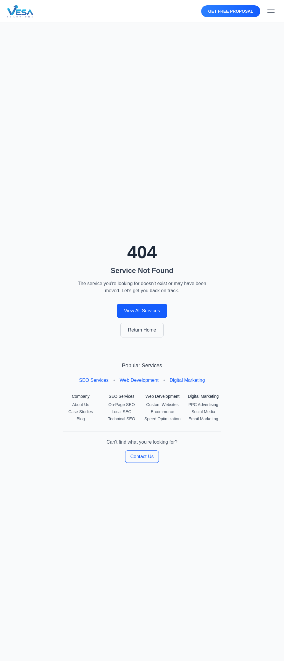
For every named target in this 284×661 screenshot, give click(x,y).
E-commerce (162, 411)
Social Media (203, 411)
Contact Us (142, 456)
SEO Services (94, 380)
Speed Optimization (162, 418)
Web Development (139, 380)
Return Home (142, 329)
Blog (81, 418)
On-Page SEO (121, 404)
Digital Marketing (187, 380)
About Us (80, 404)
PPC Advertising (203, 404)
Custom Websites (162, 404)
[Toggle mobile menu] (271, 11)
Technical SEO (121, 418)
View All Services (142, 310)
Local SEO (121, 411)
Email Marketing (203, 418)
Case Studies (80, 411)
